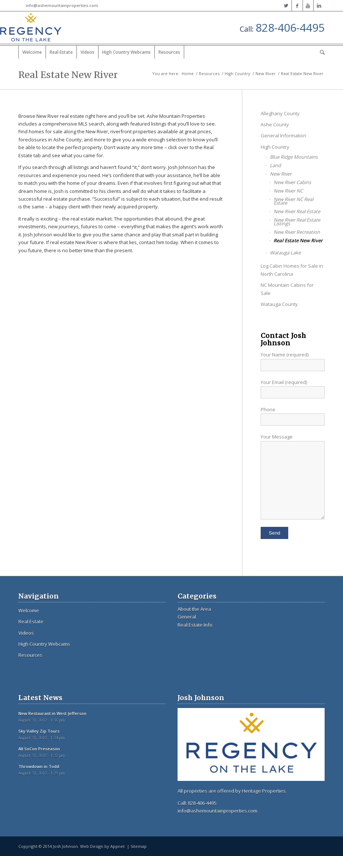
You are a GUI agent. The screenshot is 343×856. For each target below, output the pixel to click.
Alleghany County (280, 113)
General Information (283, 135)
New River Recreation (297, 232)
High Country (237, 73)
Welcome (28, 610)
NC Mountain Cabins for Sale (287, 289)
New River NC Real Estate (293, 201)
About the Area (194, 609)
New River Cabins (292, 182)
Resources (209, 73)
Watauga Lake (285, 252)
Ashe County (275, 124)
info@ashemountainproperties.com (62, 5)
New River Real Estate (297, 211)
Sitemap (139, 846)
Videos (26, 633)
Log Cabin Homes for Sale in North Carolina (292, 270)
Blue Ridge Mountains (294, 157)
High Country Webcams (44, 644)
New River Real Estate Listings (297, 221)
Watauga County (279, 304)
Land (275, 165)
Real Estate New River (68, 75)
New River (266, 73)
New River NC (288, 190)
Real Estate (30, 621)
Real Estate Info (195, 624)
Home (188, 73)
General (187, 616)
